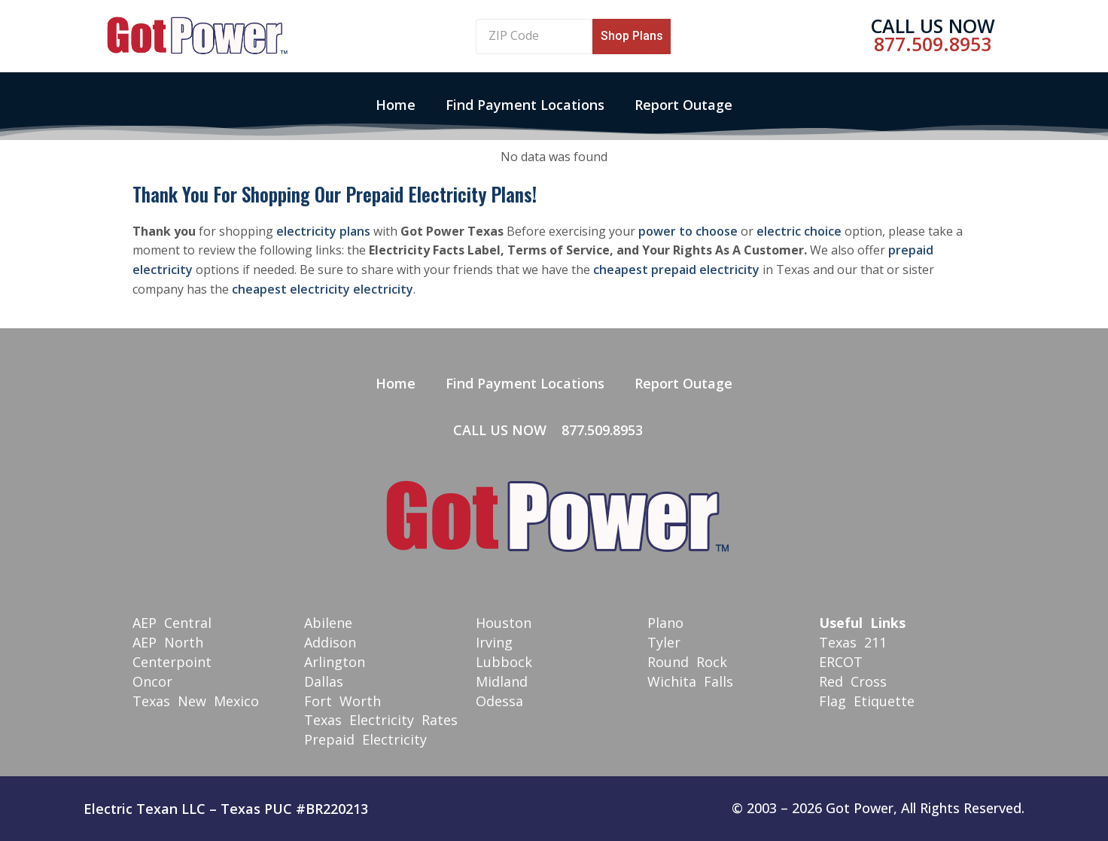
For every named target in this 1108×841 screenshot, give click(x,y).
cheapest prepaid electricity (676, 269)
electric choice (799, 231)
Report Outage (683, 105)
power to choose (688, 231)
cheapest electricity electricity (322, 289)
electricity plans (323, 231)
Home (396, 105)
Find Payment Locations (525, 105)
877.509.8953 (932, 43)
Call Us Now (933, 25)
